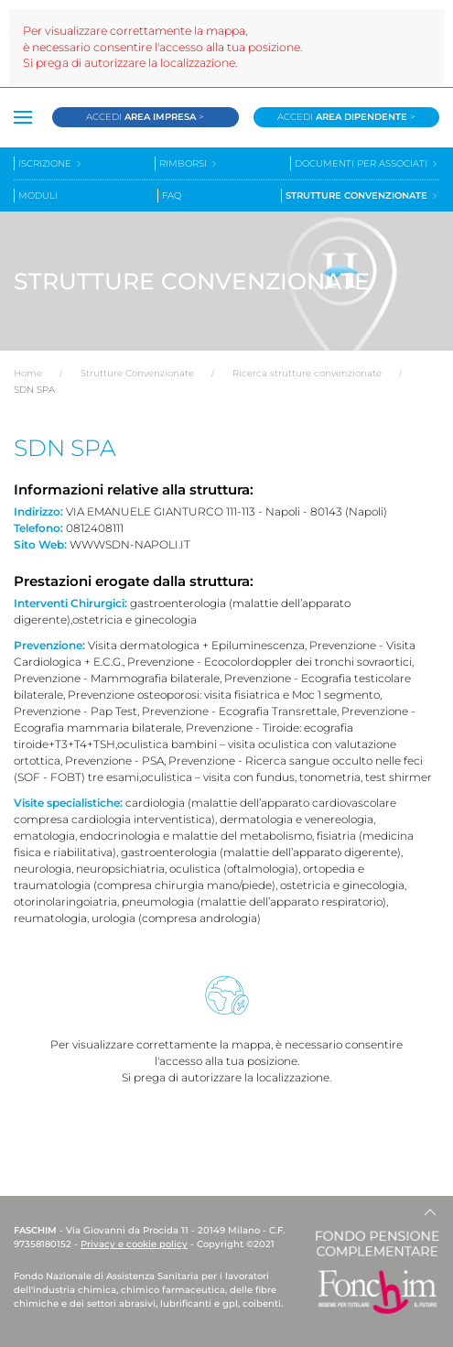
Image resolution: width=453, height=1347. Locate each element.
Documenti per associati (367, 163)
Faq (171, 195)
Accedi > (145, 117)
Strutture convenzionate (362, 195)
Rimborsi (189, 163)
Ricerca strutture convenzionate (307, 373)
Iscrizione (50, 163)
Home (28, 373)
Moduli (38, 195)
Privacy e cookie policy (134, 1244)
